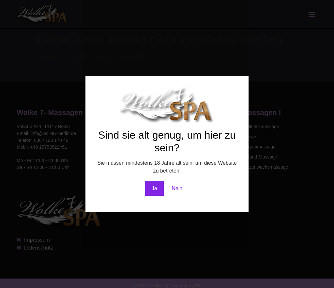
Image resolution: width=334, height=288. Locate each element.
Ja (154, 188)
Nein (177, 188)
